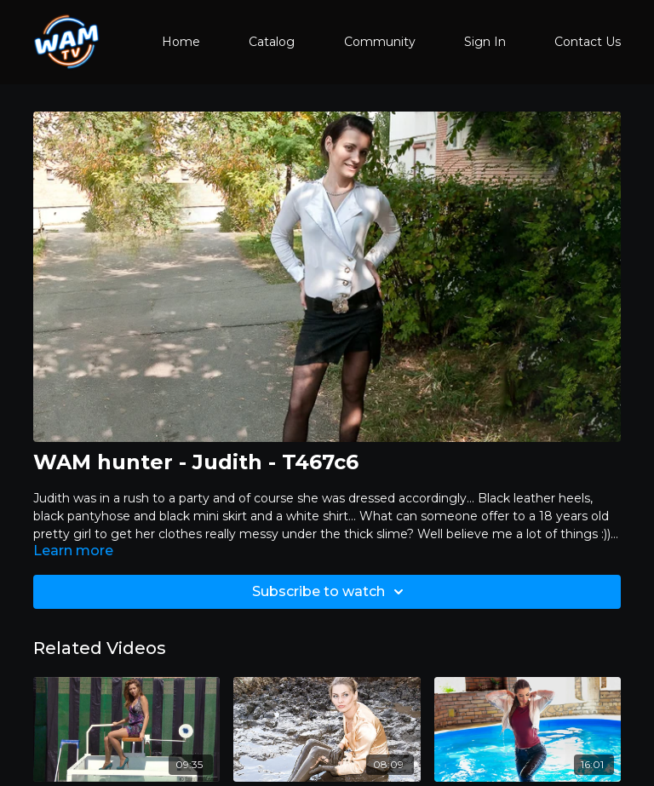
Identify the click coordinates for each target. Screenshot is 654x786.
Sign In (485, 41)
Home (181, 41)
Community (380, 41)
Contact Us (587, 41)
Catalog (272, 41)
